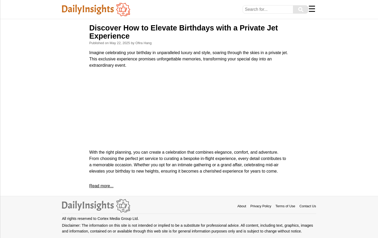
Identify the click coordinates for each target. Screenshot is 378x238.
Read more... (101, 186)
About (241, 206)
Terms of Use (285, 206)
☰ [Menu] (312, 9)
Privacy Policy (260, 206)
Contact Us (308, 206)
